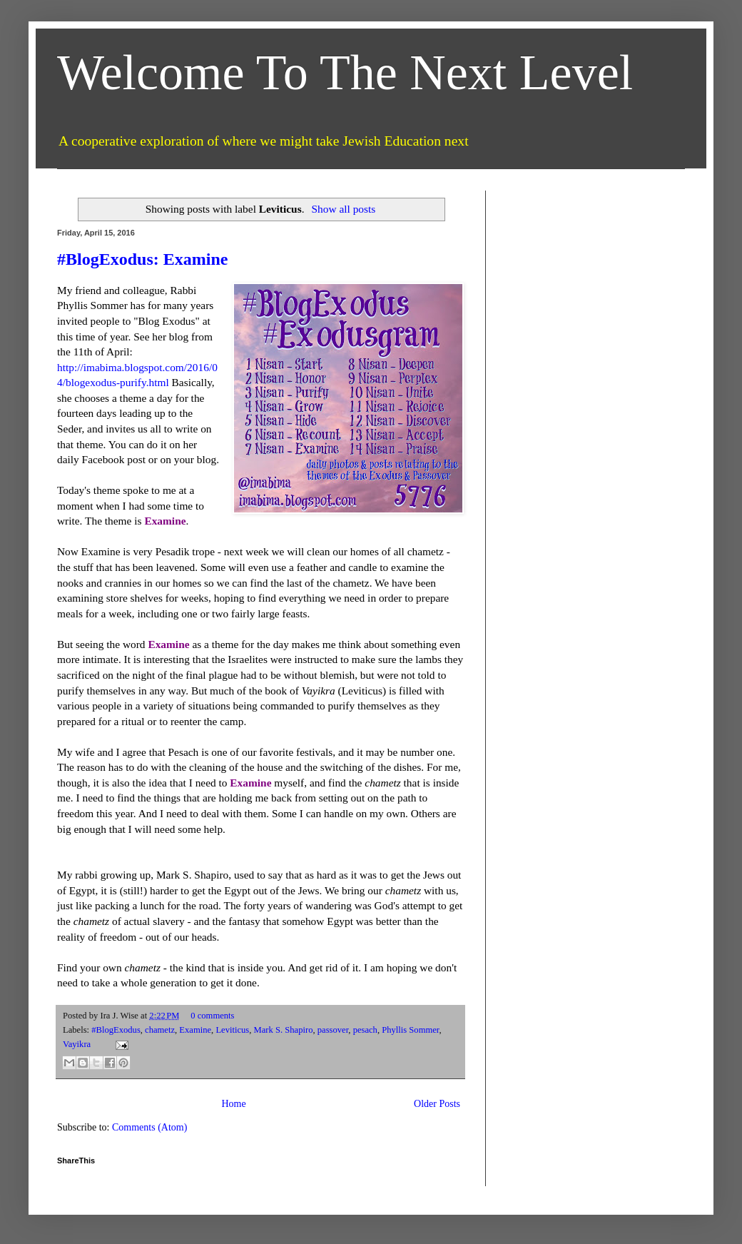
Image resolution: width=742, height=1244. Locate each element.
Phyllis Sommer (410, 1030)
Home (233, 1103)
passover (333, 1030)
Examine (195, 1030)
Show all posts (343, 209)
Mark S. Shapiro (283, 1030)
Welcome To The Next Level (345, 72)
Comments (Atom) (149, 1127)
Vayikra (77, 1044)
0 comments (212, 1016)
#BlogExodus (116, 1030)
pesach (365, 1030)
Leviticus (232, 1030)
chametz (160, 1030)
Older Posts (437, 1103)
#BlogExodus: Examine (142, 259)
